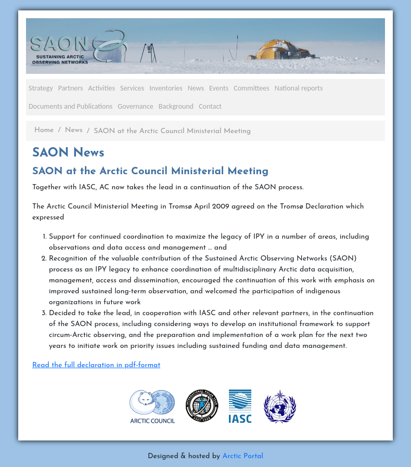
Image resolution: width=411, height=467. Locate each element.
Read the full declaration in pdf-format (96, 365)
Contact (210, 106)
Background (176, 106)
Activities (101, 88)
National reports (299, 88)
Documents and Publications (70, 106)
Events (218, 88)
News (196, 88)
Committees (251, 88)
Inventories (166, 88)
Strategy (41, 88)
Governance (135, 106)
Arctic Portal (242, 456)
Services (132, 88)
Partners (70, 88)
